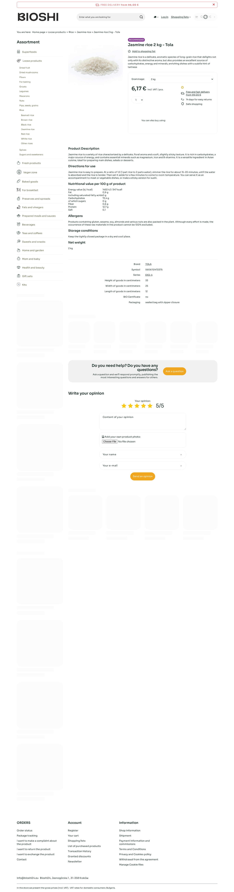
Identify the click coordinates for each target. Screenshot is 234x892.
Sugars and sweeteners (31, 154)
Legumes (23, 91)
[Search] (141, 17)
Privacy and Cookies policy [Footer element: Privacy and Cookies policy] (135, 854)
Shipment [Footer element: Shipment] (125, 835)
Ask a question (175, 371)
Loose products (57, 32)
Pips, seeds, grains (28, 105)
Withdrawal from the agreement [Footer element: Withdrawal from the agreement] (138, 859)
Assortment (28, 42)
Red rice (25, 134)
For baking (25, 82)
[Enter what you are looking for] (111, 17)
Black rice (26, 124)
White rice (26, 138)
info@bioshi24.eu (28, 877)
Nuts (21, 100)
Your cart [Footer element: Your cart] (73, 835)
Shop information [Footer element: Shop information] (129, 830)
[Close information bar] (214, 5)
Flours (22, 77)
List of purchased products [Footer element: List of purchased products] (84, 846)
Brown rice (26, 120)
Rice (71, 32)
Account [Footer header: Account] (75, 823)
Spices (22, 150)
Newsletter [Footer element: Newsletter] (75, 861)
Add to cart (153, 111)
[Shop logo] (38, 17)
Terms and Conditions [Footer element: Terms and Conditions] (132, 849)
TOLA (148, 264)
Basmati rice (27, 115)
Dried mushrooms (28, 72)
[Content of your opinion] (142, 421)
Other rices (27, 143)
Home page (38, 32)
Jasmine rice (84, 32)
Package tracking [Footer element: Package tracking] (27, 835)
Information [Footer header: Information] (128, 823)
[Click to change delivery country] (156, 17)
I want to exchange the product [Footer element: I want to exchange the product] (36, 854)
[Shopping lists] (181, 17)
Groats (22, 86)
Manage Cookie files (131, 864)
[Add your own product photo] (131, 441)
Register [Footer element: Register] (73, 830)
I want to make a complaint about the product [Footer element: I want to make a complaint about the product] (37, 842)
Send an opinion (143, 476)
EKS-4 (148, 275)
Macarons (24, 96)
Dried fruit (24, 67)
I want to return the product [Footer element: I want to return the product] (33, 849)
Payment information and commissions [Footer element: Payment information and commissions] (134, 842)
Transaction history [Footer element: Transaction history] (79, 851)
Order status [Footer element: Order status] (24, 830)
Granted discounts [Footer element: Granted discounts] (79, 856)
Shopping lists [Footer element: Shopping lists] (77, 840)
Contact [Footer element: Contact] (22, 859)
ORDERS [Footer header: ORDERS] (23, 823)
